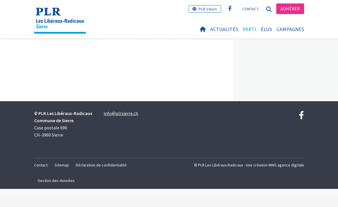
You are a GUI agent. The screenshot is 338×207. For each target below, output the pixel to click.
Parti (249, 29)
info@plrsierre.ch (121, 113)
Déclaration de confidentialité (101, 165)
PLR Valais (208, 9)
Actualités (224, 29)
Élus (266, 29)
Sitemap (62, 165)
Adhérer (290, 9)
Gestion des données (56, 180)
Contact (250, 9)
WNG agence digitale (286, 165)
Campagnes (290, 29)
